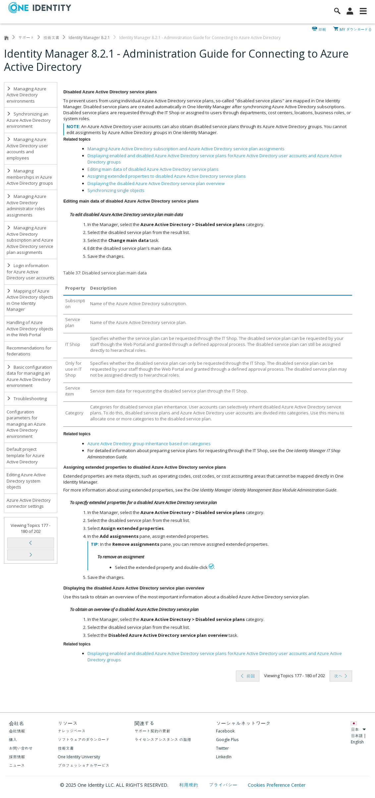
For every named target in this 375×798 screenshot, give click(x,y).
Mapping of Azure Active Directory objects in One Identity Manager (30, 300)
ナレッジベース (71, 731)
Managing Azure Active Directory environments (26, 95)
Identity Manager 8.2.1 (89, 37)
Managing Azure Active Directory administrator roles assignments (26, 205)
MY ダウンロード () (355, 29)
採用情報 (17, 757)
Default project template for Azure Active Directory (25, 455)
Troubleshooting (27, 398)
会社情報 (17, 731)
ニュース (17, 765)
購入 (13, 739)
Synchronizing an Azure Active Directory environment (29, 120)
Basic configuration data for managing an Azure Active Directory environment (29, 376)
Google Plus (227, 739)
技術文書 (51, 37)
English (357, 742)
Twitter (222, 748)
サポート (26, 37)
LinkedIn (224, 757)
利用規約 (189, 785)
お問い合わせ (21, 748)
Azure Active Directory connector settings (29, 503)
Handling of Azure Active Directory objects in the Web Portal (30, 328)
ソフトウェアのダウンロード (83, 739)
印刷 (322, 29)
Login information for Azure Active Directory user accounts (30, 271)
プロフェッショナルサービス (83, 765)
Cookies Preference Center (276, 785)
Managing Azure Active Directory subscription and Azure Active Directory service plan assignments (30, 240)
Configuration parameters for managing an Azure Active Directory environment (26, 424)
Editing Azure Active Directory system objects (26, 481)
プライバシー (223, 785)
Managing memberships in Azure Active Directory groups (30, 177)
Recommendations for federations (29, 351)
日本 (358, 729)
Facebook (225, 731)
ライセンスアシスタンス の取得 (162, 739)
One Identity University (79, 757)
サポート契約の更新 (152, 731)
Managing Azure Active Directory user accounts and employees (27, 148)
